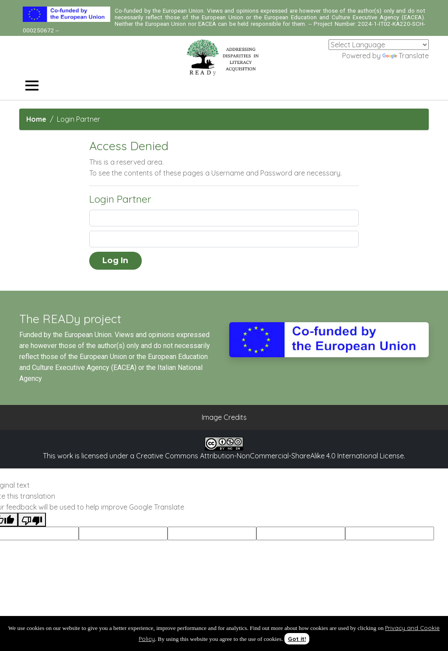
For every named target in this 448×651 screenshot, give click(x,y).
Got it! (297, 638)
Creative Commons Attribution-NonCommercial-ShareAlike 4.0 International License (270, 455)
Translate (405, 55)
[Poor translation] (32, 520)
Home (36, 119)
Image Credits (224, 417)
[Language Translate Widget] (379, 44)
